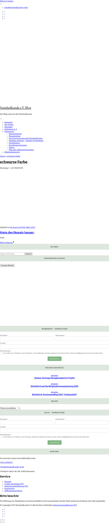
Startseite (8, 122)
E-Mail (3, 343)
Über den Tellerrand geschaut (21, 150)
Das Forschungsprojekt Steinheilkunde (25, 138)
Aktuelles (8, 127)
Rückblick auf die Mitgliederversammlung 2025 (54, 386)
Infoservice (9, 131)
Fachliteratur (14, 143)
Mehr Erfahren (7, 243)
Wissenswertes (15, 134)
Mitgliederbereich (12, 152)
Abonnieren (54, 359)
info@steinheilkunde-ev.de (16, 7)
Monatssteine (14, 136)
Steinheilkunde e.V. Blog (15, 107)
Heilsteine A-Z (10, 129)
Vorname (4, 335)
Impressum (9, 488)
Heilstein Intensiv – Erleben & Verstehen (26, 141)
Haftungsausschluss (13, 491)
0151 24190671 (7, 462)
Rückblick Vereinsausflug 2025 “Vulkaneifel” (54, 394)
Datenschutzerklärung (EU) (16, 486)
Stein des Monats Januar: (17, 232)
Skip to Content (6, 1)
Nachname (60, 335)
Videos (12, 147)
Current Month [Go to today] (7, 265)
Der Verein (8, 125)
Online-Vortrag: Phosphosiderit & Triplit (54, 378)
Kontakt (7, 482)
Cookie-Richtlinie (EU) (14, 484)
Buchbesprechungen (18, 145)
